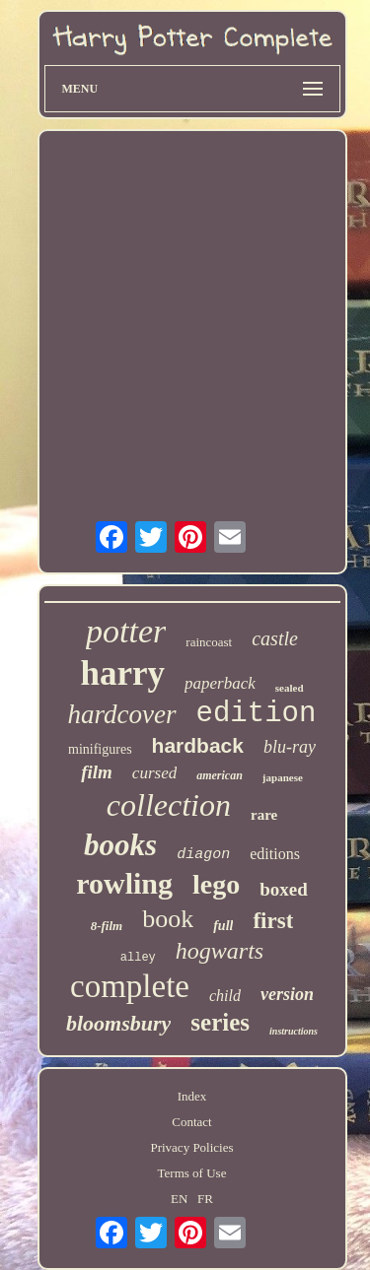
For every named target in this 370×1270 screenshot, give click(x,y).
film (96, 772)
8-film (107, 925)
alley (138, 958)
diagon (203, 854)
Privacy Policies (191, 1147)
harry (122, 673)
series (220, 1022)
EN (179, 1198)
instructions (293, 1031)
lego (216, 884)
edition (256, 714)
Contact (191, 1121)
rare (264, 815)
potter (126, 631)
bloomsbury (118, 1023)
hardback (198, 745)
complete (129, 986)
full (223, 925)
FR (205, 1198)
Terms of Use (192, 1173)
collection (169, 805)
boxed (283, 889)
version (287, 994)
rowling (124, 883)
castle (275, 638)
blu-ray (289, 747)
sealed (289, 688)
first (273, 920)
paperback (220, 683)
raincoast (208, 642)
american (219, 775)
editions (275, 853)
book (167, 918)
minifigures (100, 749)
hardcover (122, 714)
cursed (154, 773)
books (120, 845)
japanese (282, 777)
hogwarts (219, 951)
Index (192, 1096)
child (225, 995)
